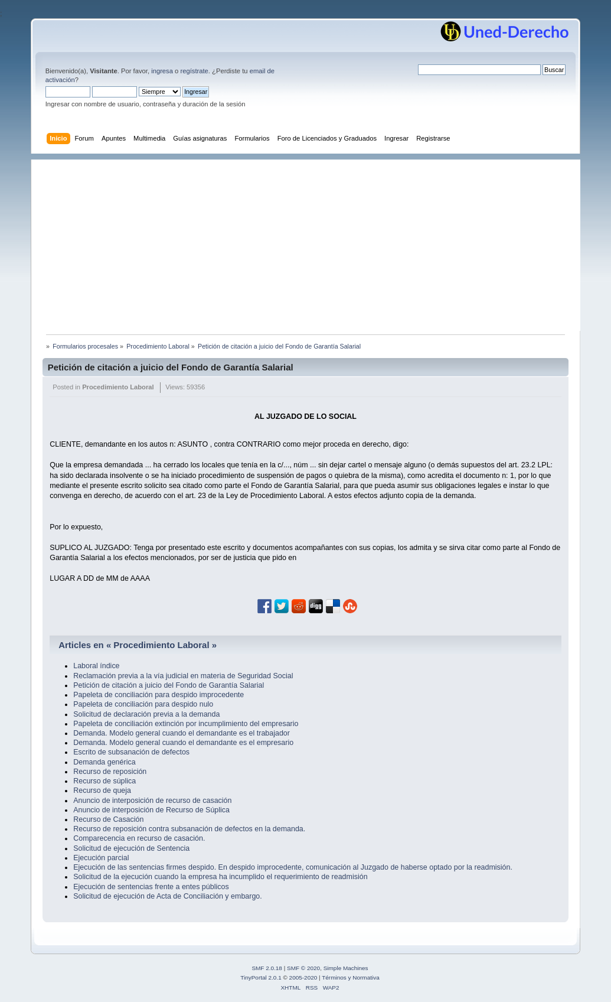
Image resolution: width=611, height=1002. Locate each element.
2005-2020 (303, 977)
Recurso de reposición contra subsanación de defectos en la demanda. (189, 829)
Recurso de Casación (108, 819)
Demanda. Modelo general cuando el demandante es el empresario (183, 743)
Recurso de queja (102, 790)
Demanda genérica (104, 762)
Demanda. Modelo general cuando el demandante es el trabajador (181, 733)
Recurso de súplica (104, 781)
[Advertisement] (312, 242)
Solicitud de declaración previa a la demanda (146, 714)
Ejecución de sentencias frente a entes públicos (150, 887)
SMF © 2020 (303, 968)
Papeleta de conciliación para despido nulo (143, 704)
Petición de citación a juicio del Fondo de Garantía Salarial (170, 367)
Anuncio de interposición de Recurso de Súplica (151, 810)
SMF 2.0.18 (266, 968)
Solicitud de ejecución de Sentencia (131, 848)
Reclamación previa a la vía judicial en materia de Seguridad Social (183, 676)
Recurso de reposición (109, 771)
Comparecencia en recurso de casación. (139, 838)
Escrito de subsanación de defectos (131, 752)
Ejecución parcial (101, 858)
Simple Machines (346, 968)
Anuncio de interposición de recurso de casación (152, 800)
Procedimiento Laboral (118, 387)
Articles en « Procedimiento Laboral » (137, 645)
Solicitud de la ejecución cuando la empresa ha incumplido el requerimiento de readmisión (220, 877)
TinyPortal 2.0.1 (260, 977)
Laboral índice (96, 666)
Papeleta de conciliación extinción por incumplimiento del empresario (185, 724)
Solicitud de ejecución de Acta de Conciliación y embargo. (167, 896)
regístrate (194, 70)
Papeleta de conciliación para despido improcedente (158, 695)
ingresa (162, 70)
